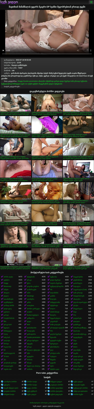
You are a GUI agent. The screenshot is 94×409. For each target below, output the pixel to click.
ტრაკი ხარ (8, 325)
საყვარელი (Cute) (80, 289)
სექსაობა (83, 81)
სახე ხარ (7, 337)
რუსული (53, 356)
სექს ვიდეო (9, 2)
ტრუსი (75, 305)
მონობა (29, 360)
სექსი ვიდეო (78, 382)
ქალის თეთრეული (80, 302)
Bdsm (75, 347)
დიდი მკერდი (65, 81)
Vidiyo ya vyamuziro (80, 391)
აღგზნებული (8, 302)
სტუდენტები (77, 337)
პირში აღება (8, 277)
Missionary (7, 286)
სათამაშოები (8, 299)
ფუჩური (35, 84)
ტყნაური (7, 385)
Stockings (30, 296)
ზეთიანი (53, 337)
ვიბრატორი (31, 334)
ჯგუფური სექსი (55, 340)
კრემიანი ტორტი (10, 363)
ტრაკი (29, 280)
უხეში (30, 84)
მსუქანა (53, 360)
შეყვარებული (55, 318)
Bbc (5, 321)
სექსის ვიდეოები (56, 394)
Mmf (28, 325)
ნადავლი (76, 286)
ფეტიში (53, 363)
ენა (5, 360)
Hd (51, 289)
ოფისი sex (7, 369)
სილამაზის (54, 293)
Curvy (6, 334)
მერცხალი (54, 344)
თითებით (30, 305)
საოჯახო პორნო (10, 391)
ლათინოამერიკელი (80, 334)
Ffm (51, 331)
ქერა (29, 283)
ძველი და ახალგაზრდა (34, 366)
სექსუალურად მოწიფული (11, 84)
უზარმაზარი (54, 347)
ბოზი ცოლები (55, 325)
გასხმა (52, 296)
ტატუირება (77, 318)
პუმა (28, 353)
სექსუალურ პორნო (80, 388)
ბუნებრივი (50, 81)
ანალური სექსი (79, 385)
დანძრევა (77, 325)
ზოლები (53, 299)
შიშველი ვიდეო (56, 382)
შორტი (6, 344)
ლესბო (29, 312)
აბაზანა (29, 369)
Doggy (20, 81)
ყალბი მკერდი (55, 334)
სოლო (52, 309)
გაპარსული (77, 283)
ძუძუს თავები (78, 360)
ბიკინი (75, 353)
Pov (74, 315)
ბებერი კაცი (54, 369)
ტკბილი (7, 312)
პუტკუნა (30, 344)
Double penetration (30, 81)
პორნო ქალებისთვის (57, 391)
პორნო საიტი (32, 382)
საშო (28, 293)
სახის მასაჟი (54, 312)
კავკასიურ (54, 321)
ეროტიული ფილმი (57, 328)
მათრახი (76, 331)
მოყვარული (77, 309)
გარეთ (56, 81)
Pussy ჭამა (31, 331)
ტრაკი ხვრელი (32, 340)
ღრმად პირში (9, 305)
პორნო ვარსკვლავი (34, 309)
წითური (53, 315)
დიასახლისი (31, 328)
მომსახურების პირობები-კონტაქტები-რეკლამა (47, 403)
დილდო (76, 321)
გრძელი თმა (55, 353)
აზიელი (6, 293)
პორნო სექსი (78, 394)
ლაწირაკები (31, 289)
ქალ (51, 350)
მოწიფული (8, 331)
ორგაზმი (76, 363)
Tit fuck (6, 356)
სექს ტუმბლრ (32, 391)
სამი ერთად (75, 81)
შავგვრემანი (43, 84)
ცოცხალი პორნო (56, 385)
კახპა (29, 302)
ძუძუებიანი (58, 84)
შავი (75, 312)
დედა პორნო (32, 388)
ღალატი (7, 340)
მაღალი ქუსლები (33, 350)
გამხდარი (30, 318)
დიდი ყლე (8, 309)
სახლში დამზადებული (80, 328)
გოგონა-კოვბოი (33, 286)
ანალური (41, 81)
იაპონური (30, 299)
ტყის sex (24, 84)
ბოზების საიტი (9, 394)
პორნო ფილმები (56, 388)
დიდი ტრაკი (78, 356)
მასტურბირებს (78, 296)
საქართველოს (9, 353)
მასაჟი (29, 363)
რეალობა (7, 347)
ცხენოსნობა (77, 280)
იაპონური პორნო (10, 382)
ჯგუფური (30, 356)
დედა (29, 321)
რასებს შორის (9, 318)
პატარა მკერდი (56, 283)
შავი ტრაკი (77, 369)
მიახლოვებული (33, 315)
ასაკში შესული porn (11, 388)
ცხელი (51, 84)
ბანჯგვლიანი (55, 302)
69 (4, 350)
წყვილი (6, 328)
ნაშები (6, 289)
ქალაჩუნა (77, 350)
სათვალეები (8, 366)
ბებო (52, 366)
